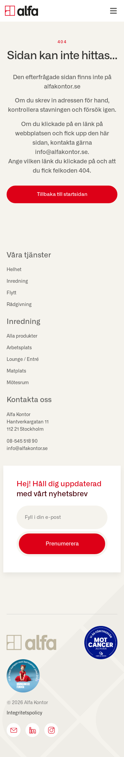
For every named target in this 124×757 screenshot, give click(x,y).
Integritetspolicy (24, 713)
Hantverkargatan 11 (28, 422)
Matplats (16, 371)
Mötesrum (18, 382)
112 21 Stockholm (25, 429)
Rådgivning (19, 304)
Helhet (14, 269)
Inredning (17, 281)
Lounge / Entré (23, 359)
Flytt (11, 293)
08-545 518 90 (22, 441)
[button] (113, 11)
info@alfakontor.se (27, 448)
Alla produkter (22, 336)
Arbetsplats (19, 348)
